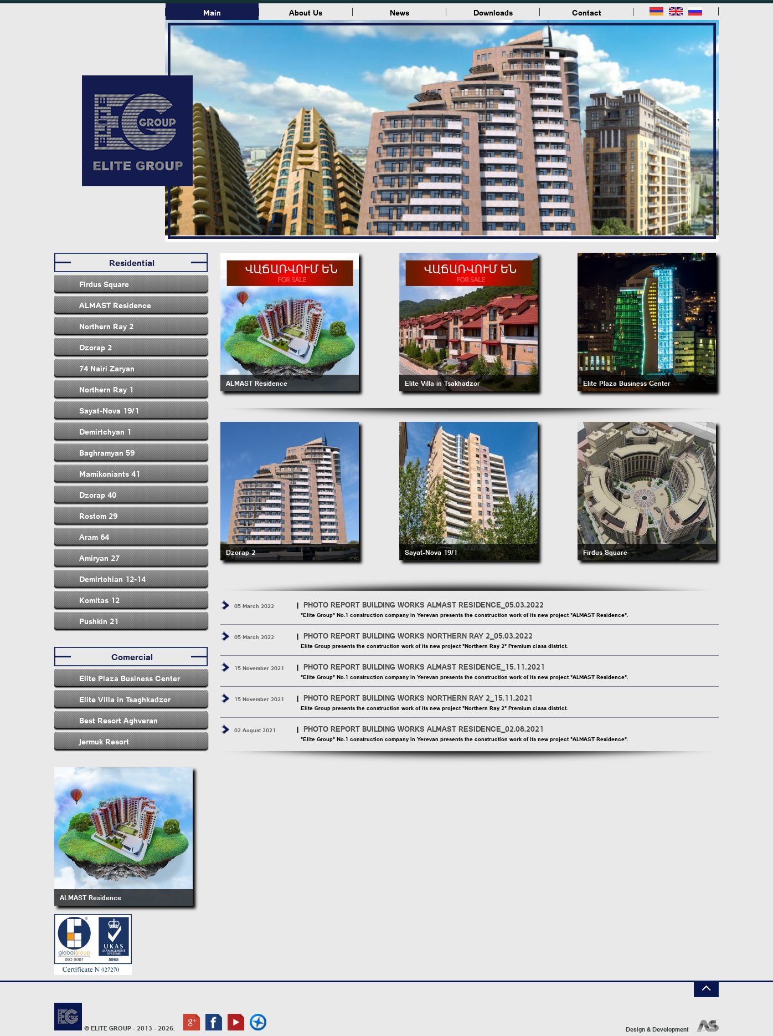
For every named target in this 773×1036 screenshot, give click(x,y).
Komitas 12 (99, 600)
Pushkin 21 (98, 621)
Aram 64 (94, 537)
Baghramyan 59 (107, 452)
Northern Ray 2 (106, 326)
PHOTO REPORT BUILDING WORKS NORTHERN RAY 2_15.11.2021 (418, 697)
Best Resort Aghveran (118, 720)
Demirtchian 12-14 (112, 579)
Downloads (493, 12)
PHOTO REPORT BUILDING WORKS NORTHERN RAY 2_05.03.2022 (418, 635)
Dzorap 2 (95, 347)
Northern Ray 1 (106, 389)
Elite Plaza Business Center (129, 678)
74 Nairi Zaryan (107, 368)
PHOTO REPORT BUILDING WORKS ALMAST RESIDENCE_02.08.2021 (423, 728)
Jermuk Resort (104, 741)
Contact (586, 12)
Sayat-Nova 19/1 (109, 410)
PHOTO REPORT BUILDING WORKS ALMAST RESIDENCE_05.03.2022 (423, 604)
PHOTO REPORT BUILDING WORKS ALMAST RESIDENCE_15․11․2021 (424, 666)
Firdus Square (104, 284)
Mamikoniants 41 (109, 473)
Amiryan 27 (99, 558)
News (399, 12)
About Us (305, 12)
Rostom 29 (98, 515)
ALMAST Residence (115, 305)
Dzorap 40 (97, 494)
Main (212, 12)
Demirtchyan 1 (105, 431)
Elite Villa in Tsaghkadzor (125, 699)
